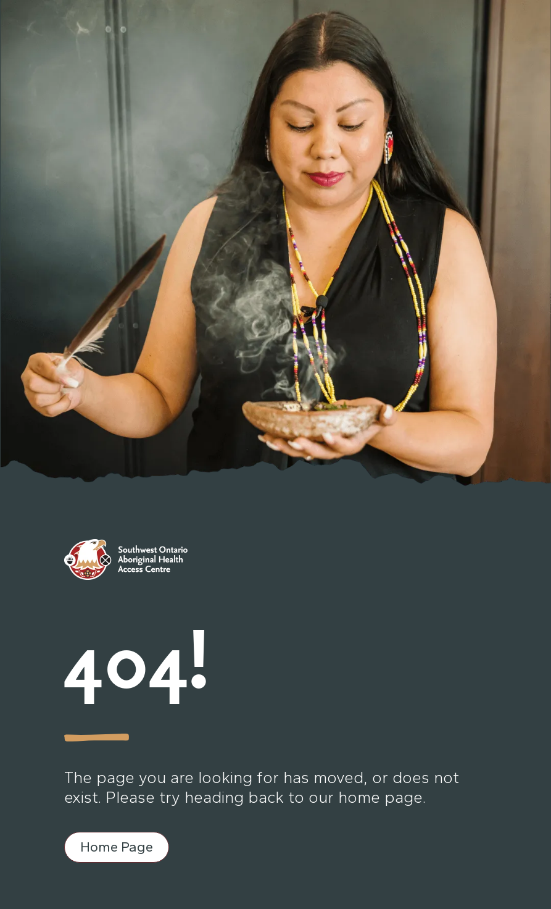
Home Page (116, 847)
